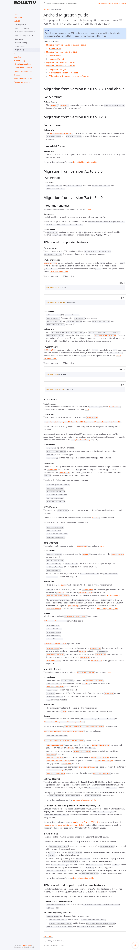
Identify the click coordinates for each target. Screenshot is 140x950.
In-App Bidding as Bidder (24, 35)
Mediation (17, 57)
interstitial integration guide (85, 162)
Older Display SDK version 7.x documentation (111, 3)
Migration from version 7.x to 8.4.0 (60, 65)
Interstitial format (56, 59)
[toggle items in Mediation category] (38, 57)
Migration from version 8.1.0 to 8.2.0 (61, 52)
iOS (15, 53)
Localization (19, 39)
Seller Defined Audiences (23, 68)
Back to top (48, 936)
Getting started (20, 25)
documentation (113, 595)
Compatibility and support (23, 71)
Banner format (55, 48)
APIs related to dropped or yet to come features (69, 76)
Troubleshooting (21, 42)
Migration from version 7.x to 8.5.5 (60, 62)
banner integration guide (107, 608)
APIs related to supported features (63, 73)
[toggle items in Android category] (38, 21)
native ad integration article (84, 800)
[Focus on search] (135, 945)
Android (17, 21)
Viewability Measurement (23, 78)
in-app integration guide (83, 878)
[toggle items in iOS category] (38, 53)
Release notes (20, 46)
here (89, 209)
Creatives (17, 75)
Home (16, 14)
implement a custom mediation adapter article (63, 825)
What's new (18, 17)
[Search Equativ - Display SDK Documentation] (68, 3)
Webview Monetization (22, 82)
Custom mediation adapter (25, 32)
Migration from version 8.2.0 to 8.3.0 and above (66, 45)
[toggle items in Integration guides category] (38, 28)
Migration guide (21, 50)
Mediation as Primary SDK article (86, 822)
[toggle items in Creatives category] (38, 75)
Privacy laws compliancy (23, 64)
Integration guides (22, 28)
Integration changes (57, 69)
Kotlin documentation (59, 271)
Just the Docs (26, 945)
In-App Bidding (19, 60)
